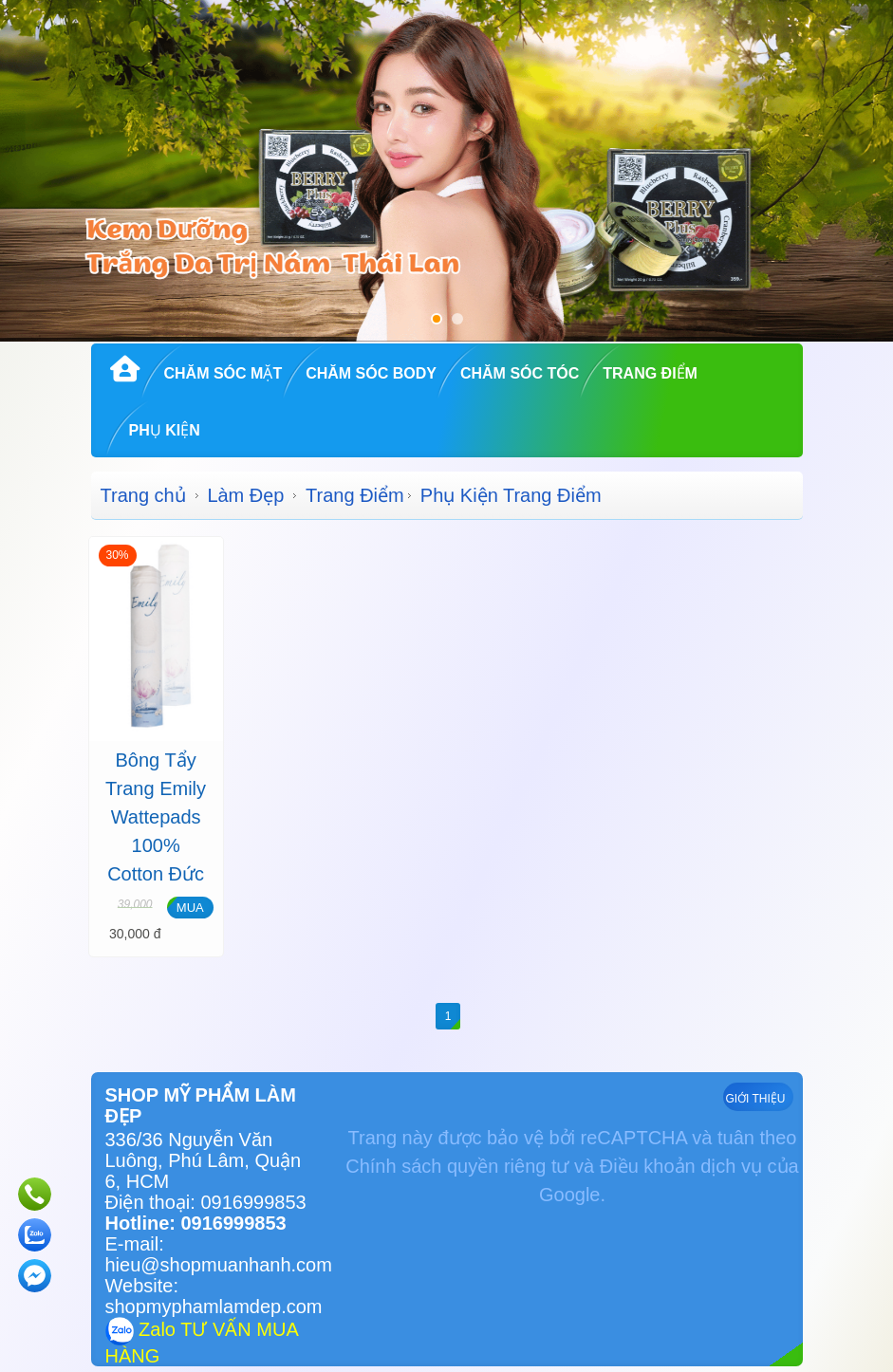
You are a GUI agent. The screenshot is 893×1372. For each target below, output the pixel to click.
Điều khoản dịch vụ (681, 1166)
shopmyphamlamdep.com (214, 1306)
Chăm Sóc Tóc (519, 373)
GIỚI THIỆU (755, 1098)
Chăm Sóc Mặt (223, 373)
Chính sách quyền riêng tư (456, 1166)
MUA (190, 907)
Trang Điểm (650, 373)
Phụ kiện (164, 430)
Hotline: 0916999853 (196, 1223)
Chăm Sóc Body (371, 373)
